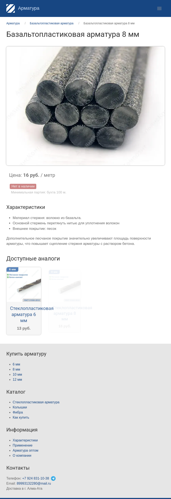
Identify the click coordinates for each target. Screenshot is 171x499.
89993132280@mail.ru (34, 483)
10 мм (17, 374)
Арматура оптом (25, 450)
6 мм (16, 364)
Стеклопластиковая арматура (36, 402)
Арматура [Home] (22, 8)
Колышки (20, 407)
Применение (23, 445)
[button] (159, 8)
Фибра (18, 412)
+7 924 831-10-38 (35, 478)
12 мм (17, 379)
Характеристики (25, 440)
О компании (22, 455)
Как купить (21, 417)
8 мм (16, 369)
